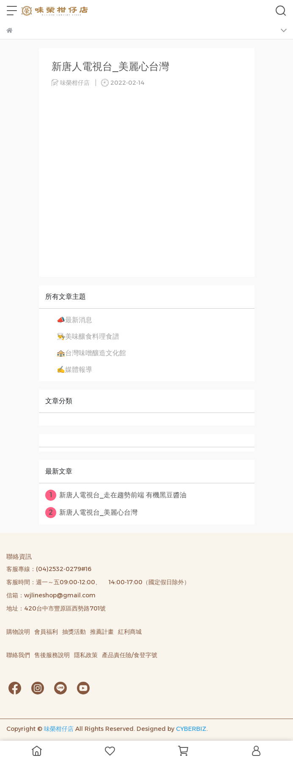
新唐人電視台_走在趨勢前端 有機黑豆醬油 (115, 495)
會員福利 (46, 632)
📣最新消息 (74, 320)
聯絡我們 (18, 655)
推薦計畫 (102, 632)
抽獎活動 (74, 632)
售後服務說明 (52, 655)
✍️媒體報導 (74, 369)
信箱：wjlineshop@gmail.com (51, 595)
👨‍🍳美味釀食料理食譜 (88, 336)
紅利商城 (130, 632)
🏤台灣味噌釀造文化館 (91, 353)
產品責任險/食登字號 (129, 655)
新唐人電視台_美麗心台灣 (91, 512)
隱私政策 (86, 655)
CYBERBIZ (191, 729)
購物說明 (18, 632)
